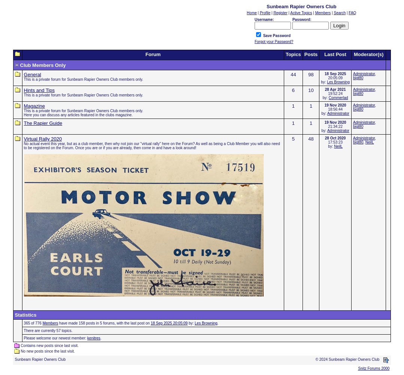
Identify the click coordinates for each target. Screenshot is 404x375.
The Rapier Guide (43, 123)
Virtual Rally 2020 (43, 139)
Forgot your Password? (274, 42)
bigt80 (358, 78)
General (32, 74)
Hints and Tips (39, 90)
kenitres (93, 338)
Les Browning (338, 82)
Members (50, 323)
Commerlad (338, 98)
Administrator (364, 74)
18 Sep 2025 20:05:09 (169, 323)
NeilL (338, 146)
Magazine (34, 106)
